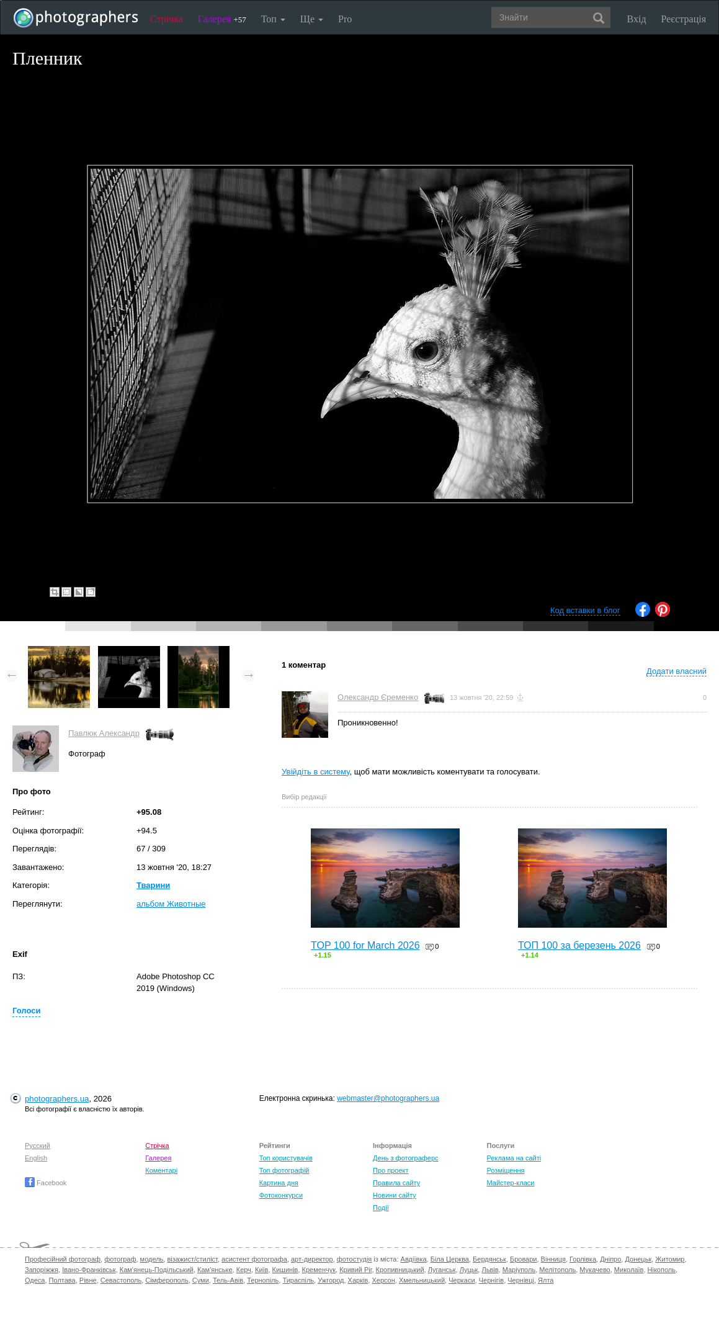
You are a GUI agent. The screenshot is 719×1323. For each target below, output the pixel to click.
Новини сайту (394, 1195)
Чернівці (520, 1280)
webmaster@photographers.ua (388, 1098)
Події (381, 1207)
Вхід (636, 19)
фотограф (120, 1259)
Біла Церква (450, 1259)
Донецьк (638, 1259)
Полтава (62, 1280)
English (36, 1158)
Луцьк (469, 1269)
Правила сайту (396, 1182)
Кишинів (285, 1269)
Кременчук (319, 1269)
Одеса (35, 1280)
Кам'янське (215, 1269)
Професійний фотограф (62, 1259)
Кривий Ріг (355, 1269)
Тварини (153, 885)
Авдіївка (414, 1259)
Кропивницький (400, 1269)
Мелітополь (557, 1269)
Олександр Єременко (377, 697)
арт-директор (312, 1259)
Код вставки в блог (585, 610)
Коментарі (161, 1170)
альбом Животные (171, 903)
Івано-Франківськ (88, 1269)
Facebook (45, 1182)
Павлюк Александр (104, 733)
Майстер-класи (510, 1182)
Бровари (523, 1259)
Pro (345, 19)
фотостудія (354, 1259)
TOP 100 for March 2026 (365, 945)
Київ (261, 1269)
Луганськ (442, 1269)
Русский (37, 1145)
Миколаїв (629, 1269)
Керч (243, 1269)
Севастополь (120, 1280)
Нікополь (662, 1269)
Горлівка (582, 1259)
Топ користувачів (286, 1158)
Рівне (88, 1280)
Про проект (390, 1170)
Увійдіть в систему (316, 771)
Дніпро (610, 1259)
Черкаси (462, 1280)
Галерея (222, 19)
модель (152, 1259)
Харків (358, 1280)
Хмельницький (422, 1280)
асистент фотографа (254, 1259)
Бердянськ (489, 1259)
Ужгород (331, 1280)
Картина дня (278, 1182)
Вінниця (553, 1259)
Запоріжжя (41, 1269)
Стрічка (166, 19)
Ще (311, 19)
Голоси (26, 1010)
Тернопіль (263, 1280)
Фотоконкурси (281, 1195)
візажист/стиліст (192, 1259)
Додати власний (676, 671)
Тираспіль (298, 1280)
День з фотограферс (406, 1158)
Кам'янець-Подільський (157, 1269)
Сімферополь (166, 1280)
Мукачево (594, 1269)
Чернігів (491, 1280)
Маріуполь (518, 1269)
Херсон (383, 1280)
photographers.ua (57, 1098)
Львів (489, 1269)
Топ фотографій (284, 1170)
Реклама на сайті (513, 1158)
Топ (273, 19)
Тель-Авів (228, 1280)
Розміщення (505, 1170)
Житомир (669, 1259)
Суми (200, 1280)
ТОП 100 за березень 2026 (579, 945)
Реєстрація (683, 19)
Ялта (545, 1280)
